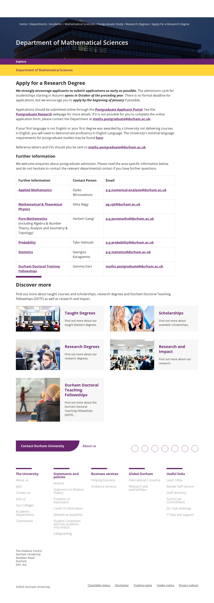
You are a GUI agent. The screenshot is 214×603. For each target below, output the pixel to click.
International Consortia (144, 481)
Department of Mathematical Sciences (72, 43)
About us (92, 446)
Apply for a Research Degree (170, 25)
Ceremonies (24, 521)
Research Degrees (137, 25)
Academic (55, 25)
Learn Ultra (174, 481)
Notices (59, 484)
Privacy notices (188, 586)
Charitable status (99, 586)
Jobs (19, 487)
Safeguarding (63, 534)
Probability (27, 243)
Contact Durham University (45, 446)
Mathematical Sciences (80, 25)
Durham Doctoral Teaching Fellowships (81, 390)
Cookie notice (165, 586)
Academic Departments (25, 513)
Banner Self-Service (180, 487)
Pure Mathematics (32, 219)
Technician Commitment (176, 501)
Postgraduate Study (110, 25)
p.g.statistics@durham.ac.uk (128, 252)
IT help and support (180, 515)
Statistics (25, 252)
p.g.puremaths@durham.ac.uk (130, 219)
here (99, 138)
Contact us (23, 493)
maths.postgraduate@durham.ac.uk (121, 119)
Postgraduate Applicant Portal (119, 110)
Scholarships (171, 313)
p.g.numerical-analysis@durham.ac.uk (136, 190)
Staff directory (176, 493)
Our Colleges (25, 506)
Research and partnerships (138, 488)
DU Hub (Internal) (179, 509)
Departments (38, 25)
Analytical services (103, 487)
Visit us (20, 499)
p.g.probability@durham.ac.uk (130, 243)
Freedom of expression (62, 501)
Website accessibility (68, 515)
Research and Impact (172, 349)
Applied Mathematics (35, 190)
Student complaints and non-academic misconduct (67, 524)
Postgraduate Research (34, 115)
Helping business (103, 481)
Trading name (143, 586)
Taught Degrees (80, 313)
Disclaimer (122, 586)
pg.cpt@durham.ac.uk (123, 205)
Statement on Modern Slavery (69, 491)
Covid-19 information (68, 509)
